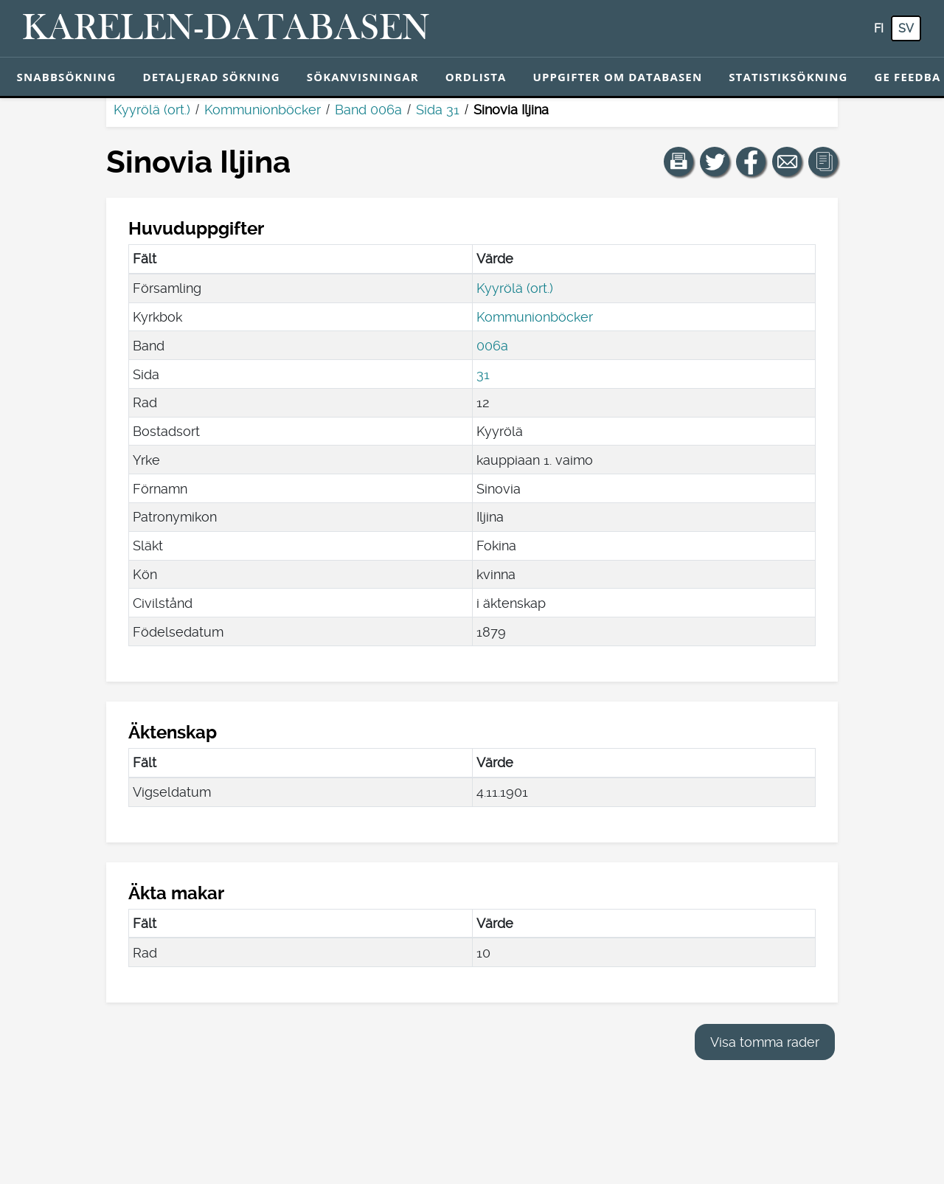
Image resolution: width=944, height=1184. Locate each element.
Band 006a (368, 109)
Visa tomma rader (764, 1042)
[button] (678, 161)
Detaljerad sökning (211, 76)
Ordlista (476, 76)
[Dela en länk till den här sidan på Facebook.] (751, 161)
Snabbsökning (67, 76)
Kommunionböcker (262, 109)
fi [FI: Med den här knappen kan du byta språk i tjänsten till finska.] (879, 28)
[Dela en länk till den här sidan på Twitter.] (714, 161)
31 (483, 374)
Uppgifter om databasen (617, 76)
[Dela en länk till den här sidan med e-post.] (787, 161)
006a (492, 345)
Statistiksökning (788, 76)
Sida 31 (437, 109)
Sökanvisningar (363, 76)
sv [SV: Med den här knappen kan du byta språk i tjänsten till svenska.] (906, 28)
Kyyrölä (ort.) (152, 109)
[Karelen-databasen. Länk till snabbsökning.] (226, 29)
